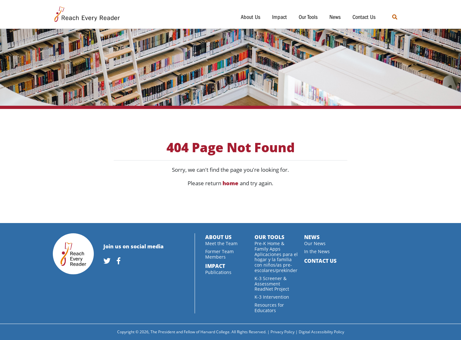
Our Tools (308, 17)
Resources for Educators (269, 307)
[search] (404, 17)
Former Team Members (219, 254)
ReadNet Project (272, 289)
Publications (218, 272)
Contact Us (364, 17)
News (335, 17)
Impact (279, 17)
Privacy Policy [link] (283, 332)
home (230, 183)
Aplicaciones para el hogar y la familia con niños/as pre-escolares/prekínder (276, 262)
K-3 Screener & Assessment (271, 281)
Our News (315, 243)
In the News (317, 251)
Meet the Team (221, 243)
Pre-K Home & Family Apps (269, 246)
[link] (109, 261)
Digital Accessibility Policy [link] (321, 332)
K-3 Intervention (272, 297)
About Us (250, 17)
